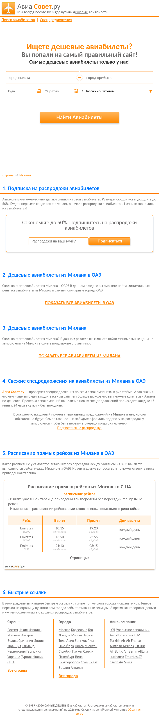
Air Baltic (116, 651)
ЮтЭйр (140, 646)
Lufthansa (117, 657)
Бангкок (81, 640)
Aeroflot (116, 635)
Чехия (23, 630)
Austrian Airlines (122, 646)
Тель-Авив (66, 640)
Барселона (79, 630)
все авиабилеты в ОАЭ (79, 302)
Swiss (128, 662)
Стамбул (65, 651)
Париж (88, 635)
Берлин (64, 667)
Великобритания (20, 640)
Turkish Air (117, 640)
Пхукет (77, 651)
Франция (14, 646)
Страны (8, 175)
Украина (13, 657)
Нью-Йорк (66, 646)
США (11, 662)
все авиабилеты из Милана (79, 355)
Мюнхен (90, 646)
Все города (68, 675)
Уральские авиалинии (133, 630)
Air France (133, 640)
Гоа (90, 630)
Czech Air (116, 662)
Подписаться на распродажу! (79, 428)
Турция (26, 657)
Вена (79, 657)
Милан (76, 635)
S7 (140, 657)
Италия (25, 175)
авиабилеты (62, 8)
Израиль (34, 630)
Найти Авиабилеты (79, 117)
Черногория (16, 651)
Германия (33, 651)
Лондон (64, 635)
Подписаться (110, 241)
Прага (79, 646)
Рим (91, 640)
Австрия (27, 635)
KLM (137, 635)
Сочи (84, 662)
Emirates (131, 657)
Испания (13, 635)
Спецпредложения (56, 19)
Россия (12, 630)
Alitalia (143, 651)
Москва (64, 630)
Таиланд (28, 646)
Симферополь (69, 662)
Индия (39, 640)
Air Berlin (130, 651)
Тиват (93, 662)
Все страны (17, 670)
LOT (112, 630)
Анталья (77, 667)
